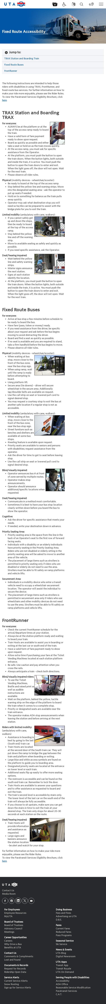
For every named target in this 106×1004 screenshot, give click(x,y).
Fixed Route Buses (13, 64)
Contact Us (8, 890)
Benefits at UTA (12, 947)
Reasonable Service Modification (73, 987)
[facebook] (5, 901)
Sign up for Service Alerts (17, 987)
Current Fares (63, 928)
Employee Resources (15, 913)
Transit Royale (63, 968)
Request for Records (15, 968)
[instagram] (12, 901)
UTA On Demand (65, 972)
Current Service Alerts (16, 981)
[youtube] (31, 901)
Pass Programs (64, 935)
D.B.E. (59, 919)
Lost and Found (12, 959)
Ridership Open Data (15, 972)
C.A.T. (59, 994)
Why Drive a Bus (13, 944)
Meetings (9, 932)
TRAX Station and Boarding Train (21, 58)
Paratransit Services (66, 991)
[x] (25, 901)
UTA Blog (61, 953)
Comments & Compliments (18, 956)
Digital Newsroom (66, 956)
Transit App (62, 965)
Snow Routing (11, 984)
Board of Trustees (13, 925)
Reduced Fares (63, 932)
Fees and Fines (63, 913)
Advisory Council (13, 928)
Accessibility (62, 981)
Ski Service (61, 944)
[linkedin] (18, 901)
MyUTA (8, 916)
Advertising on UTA (66, 916)
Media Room (9, 894)
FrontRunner (10, 71)
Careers (8, 940)
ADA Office (62, 984)
